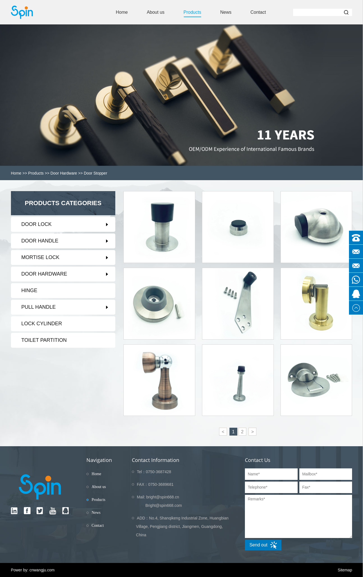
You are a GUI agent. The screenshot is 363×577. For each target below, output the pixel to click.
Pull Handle (38, 307)
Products (192, 12)
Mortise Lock (40, 257)
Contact (258, 12)
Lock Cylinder (41, 323)
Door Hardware (63, 173)
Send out (263, 545)
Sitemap (345, 570)
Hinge (29, 290)
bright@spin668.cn (162, 497)
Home (122, 12)
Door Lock (36, 224)
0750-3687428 (158, 472)
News (225, 12)
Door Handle (39, 241)
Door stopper (95, 173)
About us (155, 12)
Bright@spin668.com (163, 505)
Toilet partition (44, 340)
